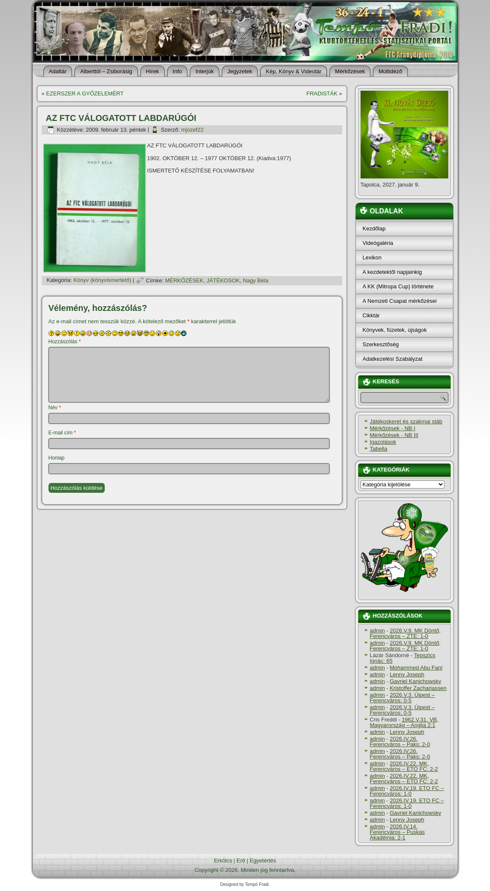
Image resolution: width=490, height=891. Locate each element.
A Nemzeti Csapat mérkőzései (400, 301)
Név (55, 408)
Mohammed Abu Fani (416, 667)
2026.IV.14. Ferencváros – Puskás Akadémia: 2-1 (397, 832)
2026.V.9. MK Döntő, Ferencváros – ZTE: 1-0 (405, 633)
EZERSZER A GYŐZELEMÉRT (84, 93)
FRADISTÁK (322, 93)
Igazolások (383, 442)
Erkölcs (223, 860)
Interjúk (204, 71)
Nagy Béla (255, 280)
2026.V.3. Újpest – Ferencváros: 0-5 (402, 698)
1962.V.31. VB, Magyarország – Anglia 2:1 (404, 722)
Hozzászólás (65, 342)
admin (377, 630)
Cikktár (371, 315)
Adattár (58, 71)
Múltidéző (390, 71)
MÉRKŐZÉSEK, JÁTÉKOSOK (202, 280)
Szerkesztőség (381, 344)
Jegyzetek (239, 71)
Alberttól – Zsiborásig (106, 71)
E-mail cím (62, 433)
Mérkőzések (350, 71)
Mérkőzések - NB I (392, 428)
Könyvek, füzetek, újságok (395, 330)
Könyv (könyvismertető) (102, 280)
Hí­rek (152, 71)
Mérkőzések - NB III (394, 435)
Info (177, 71)
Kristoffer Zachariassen (418, 688)
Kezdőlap (374, 228)
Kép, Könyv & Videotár (293, 71)
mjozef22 (192, 129)
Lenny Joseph (407, 674)
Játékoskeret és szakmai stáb (406, 421)
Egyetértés (262, 860)
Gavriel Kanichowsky (415, 681)
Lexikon (372, 257)
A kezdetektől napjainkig (392, 272)
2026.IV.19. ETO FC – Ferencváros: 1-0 (407, 791)
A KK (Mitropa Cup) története (398, 286)
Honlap (57, 458)
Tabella (378, 449)
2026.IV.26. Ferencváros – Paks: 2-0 (400, 741)
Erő (241, 860)
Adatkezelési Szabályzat (393, 359)
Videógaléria (378, 243)
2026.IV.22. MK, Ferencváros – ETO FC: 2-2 (404, 766)
